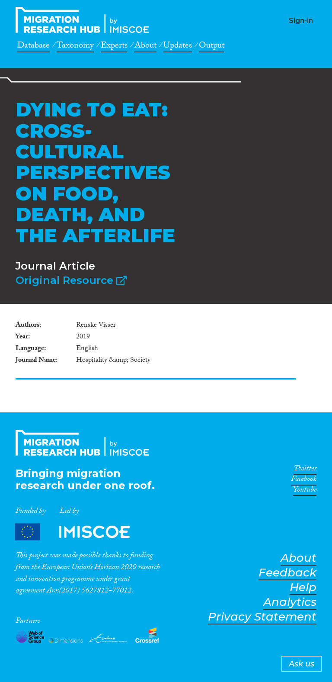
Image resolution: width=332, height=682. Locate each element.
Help (303, 587)
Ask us (301, 664)
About (145, 46)
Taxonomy (75, 46)
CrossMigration (85, 20)
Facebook (303, 480)
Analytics (289, 602)
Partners (79, 531)
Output (211, 46)
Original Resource (71, 280)
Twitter (305, 470)
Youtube (304, 491)
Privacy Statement (262, 617)
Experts (114, 46)
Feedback (287, 572)
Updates (177, 46)
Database (33, 46)
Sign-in (301, 20)
